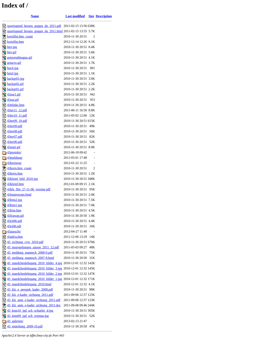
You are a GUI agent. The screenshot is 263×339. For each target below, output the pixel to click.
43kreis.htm (15, 173)
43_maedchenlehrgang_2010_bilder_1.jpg (34, 279)
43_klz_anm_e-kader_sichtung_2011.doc (34, 305)
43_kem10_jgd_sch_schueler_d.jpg (30, 310)
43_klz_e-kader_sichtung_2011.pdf (30, 294)
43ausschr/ (14, 231)
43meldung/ (15, 157)
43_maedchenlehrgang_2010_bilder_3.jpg (34, 268)
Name (35, 16)
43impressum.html (19, 194)
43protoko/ (14, 152)
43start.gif (13, 147)
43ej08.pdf (14, 226)
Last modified (75, 16)
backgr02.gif (15, 84)
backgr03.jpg (15, 78)
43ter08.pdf (14, 131)
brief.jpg (12, 73)
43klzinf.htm (15, 184)
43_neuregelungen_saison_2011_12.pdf (33, 247)
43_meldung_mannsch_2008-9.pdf (30, 252)
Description (104, 16)
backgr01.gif (15, 89)
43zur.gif (13, 99)
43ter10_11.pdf (17, 115)
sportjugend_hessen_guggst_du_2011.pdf (34, 26)
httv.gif (11, 52)
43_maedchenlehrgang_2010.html (29, 284)
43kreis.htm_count (19, 168)
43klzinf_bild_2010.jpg (22, 178)
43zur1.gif (14, 94)
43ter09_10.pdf (17, 120)
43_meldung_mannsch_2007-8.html (30, 258)
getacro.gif (14, 62)
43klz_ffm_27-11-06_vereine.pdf (28, 189)
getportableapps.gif (19, 57)
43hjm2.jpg (14, 200)
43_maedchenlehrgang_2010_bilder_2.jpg (34, 273)
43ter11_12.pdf (17, 110)
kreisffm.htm (15, 41)
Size (91, 16)
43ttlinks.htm (15, 105)
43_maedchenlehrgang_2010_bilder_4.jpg (34, 263)
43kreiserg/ (14, 163)
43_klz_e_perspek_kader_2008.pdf (30, 289)
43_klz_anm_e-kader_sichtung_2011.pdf (33, 300)
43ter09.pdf (14, 126)
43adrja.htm (15, 236)
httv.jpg (12, 47)
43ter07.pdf (14, 136)
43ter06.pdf (14, 142)
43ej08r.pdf (14, 221)
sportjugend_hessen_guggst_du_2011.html (35, 31)
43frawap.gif (15, 215)
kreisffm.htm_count (20, 36)
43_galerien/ (15, 321)
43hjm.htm (14, 210)
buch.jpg (12, 68)
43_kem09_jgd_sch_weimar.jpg (28, 316)
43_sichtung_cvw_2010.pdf (25, 242)
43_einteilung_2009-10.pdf (25, 326)
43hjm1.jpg (14, 205)
